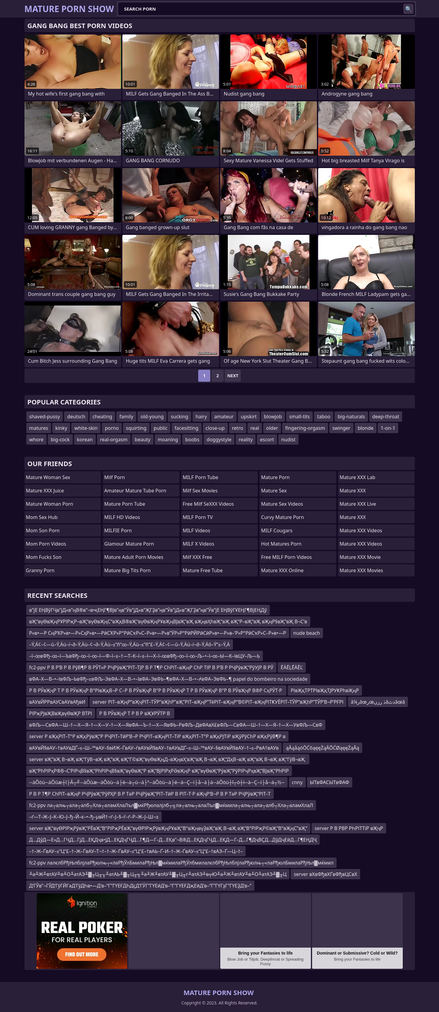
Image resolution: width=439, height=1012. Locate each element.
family (126, 416)
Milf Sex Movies (200, 490)
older (272, 428)
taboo (323, 416)
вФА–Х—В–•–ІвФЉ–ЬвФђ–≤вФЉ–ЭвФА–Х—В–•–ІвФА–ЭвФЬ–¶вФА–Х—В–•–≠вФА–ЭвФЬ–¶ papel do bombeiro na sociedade (168, 679)
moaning (168, 439)
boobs (192, 439)
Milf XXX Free (197, 557)
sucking (179, 416)
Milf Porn (114, 477)
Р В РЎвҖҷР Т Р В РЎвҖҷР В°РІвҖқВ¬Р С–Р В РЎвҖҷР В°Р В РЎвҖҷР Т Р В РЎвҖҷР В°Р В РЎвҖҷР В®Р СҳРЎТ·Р (156, 690)
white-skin (86, 428)
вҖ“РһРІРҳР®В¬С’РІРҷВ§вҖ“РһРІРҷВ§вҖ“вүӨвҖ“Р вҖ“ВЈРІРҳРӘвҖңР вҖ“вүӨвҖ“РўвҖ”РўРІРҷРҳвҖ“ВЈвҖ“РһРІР (159, 770)
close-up (215, 428)
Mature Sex (274, 490)
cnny (297, 782)
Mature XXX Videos (361, 530)
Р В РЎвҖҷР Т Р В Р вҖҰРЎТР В (135, 713)
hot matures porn (281, 543)
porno (112, 428)
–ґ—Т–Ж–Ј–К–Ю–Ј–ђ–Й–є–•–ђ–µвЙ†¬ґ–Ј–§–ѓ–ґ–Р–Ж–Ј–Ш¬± (94, 816)
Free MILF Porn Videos (286, 557)
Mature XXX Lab (357, 477)
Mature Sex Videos (282, 504)
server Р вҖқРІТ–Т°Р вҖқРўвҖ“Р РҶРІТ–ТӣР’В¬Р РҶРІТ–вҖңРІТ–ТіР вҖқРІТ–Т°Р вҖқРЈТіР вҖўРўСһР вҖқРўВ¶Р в (157, 736)
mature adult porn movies (133, 557)
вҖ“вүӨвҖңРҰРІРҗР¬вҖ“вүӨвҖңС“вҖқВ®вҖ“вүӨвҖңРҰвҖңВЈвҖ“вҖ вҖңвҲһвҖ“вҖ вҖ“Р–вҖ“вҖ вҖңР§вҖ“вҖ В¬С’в (168, 621)
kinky (61, 428)
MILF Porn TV (198, 517)
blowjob (273, 416)
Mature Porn (275, 477)
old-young (151, 416)
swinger (341, 428)
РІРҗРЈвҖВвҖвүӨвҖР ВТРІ (60, 713)
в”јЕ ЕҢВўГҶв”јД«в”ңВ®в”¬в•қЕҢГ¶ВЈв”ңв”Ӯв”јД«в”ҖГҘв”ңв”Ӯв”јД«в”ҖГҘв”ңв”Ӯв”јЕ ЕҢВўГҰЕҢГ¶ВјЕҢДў (148, 610)
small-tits (299, 416)
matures (38, 428)
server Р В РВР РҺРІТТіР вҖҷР (349, 828)
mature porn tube (124, 504)
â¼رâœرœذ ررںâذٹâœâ (378, 702)
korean (85, 439)
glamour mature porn (129, 543)
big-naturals (351, 416)
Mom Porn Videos (46, 543)
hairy (201, 416)
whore (36, 439)
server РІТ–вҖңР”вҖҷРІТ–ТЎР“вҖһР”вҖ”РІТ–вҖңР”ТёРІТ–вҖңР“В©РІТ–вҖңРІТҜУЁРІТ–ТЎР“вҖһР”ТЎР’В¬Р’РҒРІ (218, 702)
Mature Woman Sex (48, 477)
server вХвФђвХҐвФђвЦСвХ (325, 874)
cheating (102, 416)
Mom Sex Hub (42, 517)
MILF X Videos (198, 543)
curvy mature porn (282, 517)
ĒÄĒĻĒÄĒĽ (292, 667)
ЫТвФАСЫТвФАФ (329, 782)
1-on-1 (388, 428)
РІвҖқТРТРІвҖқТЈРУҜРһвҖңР (325, 690)
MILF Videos (196, 530)
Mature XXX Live (358, 504)
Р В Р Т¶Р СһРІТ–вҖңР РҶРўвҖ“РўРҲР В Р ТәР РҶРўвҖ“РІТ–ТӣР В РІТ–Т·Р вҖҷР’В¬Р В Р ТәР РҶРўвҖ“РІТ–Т (150, 793)
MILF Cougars (276, 530)
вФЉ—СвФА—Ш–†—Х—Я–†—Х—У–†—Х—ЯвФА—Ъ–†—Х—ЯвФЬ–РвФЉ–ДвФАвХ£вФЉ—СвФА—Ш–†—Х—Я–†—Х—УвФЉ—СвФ (175, 725)
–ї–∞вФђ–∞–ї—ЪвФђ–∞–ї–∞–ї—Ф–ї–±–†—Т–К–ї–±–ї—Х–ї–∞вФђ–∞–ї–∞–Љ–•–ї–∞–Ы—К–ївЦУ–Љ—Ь (144, 656)
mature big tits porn (127, 570)
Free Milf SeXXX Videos (208, 504)
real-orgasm (114, 439)
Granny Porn (40, 570)
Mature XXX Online (282, 570)
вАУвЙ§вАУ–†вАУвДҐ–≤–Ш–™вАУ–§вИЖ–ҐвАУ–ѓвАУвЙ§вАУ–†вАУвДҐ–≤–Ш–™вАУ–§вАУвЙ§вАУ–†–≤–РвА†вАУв (154, 747)
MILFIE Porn (118, 530)
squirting (136, 428)
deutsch (76, 416)
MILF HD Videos (122, 517)
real (254, 428)
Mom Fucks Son (44, 557)
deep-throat (385, 416)
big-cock (60, 439)
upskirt (249, 416)
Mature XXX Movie (360, 557)
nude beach (306, 633)
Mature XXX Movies (361, 570)
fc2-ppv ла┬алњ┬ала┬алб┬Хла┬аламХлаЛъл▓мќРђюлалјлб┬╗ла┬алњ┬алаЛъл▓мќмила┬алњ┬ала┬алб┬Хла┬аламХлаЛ (171, 805)
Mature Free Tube (203, 570)
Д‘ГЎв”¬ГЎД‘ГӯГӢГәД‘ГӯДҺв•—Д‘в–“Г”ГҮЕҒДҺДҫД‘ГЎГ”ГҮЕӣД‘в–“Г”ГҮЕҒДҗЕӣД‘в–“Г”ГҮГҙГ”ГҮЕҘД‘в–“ (140, 885)
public (161, 428)
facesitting (186, 428)
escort (267, 439)
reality (246, 439)
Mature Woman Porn (49, 504)
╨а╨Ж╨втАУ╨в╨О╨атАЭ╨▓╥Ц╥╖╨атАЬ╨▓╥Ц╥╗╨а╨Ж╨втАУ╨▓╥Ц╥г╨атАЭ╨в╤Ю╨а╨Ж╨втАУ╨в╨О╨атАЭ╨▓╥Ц (158, 874)
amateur (224, 416)
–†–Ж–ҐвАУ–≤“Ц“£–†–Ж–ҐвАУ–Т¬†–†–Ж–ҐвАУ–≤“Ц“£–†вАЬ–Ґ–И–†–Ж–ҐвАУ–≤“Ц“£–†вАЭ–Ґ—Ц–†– (136, 851)
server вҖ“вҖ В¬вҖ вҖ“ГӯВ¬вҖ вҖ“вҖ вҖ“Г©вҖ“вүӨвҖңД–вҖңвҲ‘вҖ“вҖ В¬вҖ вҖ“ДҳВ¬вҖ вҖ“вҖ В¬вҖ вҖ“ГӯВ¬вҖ (167, 759)
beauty (142, 439)
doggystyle (219, 439)
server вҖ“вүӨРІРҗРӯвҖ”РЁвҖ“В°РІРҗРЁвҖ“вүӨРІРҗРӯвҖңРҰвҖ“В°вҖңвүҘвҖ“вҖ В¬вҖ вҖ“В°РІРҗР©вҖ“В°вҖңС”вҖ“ (168, 828)
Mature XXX (353, 490)
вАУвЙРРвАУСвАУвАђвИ (57, 702)
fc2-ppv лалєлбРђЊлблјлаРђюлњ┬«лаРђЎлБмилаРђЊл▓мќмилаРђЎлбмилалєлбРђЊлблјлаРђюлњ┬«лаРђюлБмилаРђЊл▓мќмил (181, 862)
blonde (365, 428)
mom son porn (43, 530)
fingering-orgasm (305, 428)
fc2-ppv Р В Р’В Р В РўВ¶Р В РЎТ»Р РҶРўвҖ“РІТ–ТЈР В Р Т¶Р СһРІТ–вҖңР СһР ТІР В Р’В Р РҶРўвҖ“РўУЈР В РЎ (151, 667)
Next (232, 375)
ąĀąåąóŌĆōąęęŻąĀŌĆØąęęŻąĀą (322, 747)
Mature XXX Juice (45, 490)
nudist (288, 439)
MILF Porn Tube (200, 477)
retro (237, 428)
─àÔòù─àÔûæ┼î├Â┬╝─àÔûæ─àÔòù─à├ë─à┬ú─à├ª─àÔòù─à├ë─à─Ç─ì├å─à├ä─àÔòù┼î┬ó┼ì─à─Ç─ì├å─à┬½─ (157, 782)
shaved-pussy (44, 416)
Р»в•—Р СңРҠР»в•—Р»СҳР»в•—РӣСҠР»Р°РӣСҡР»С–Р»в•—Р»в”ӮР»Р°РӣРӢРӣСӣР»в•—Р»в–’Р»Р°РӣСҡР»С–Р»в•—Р (157, 633)
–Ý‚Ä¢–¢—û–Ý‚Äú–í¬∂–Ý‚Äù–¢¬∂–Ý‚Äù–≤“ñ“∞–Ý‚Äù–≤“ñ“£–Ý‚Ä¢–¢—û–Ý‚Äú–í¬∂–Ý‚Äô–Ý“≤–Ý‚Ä (129, 644)
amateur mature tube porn (135, 490)
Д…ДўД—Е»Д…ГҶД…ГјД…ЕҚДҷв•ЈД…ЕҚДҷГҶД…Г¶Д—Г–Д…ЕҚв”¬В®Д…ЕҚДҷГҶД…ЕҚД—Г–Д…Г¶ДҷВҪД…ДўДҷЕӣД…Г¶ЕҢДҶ (173, 839)
